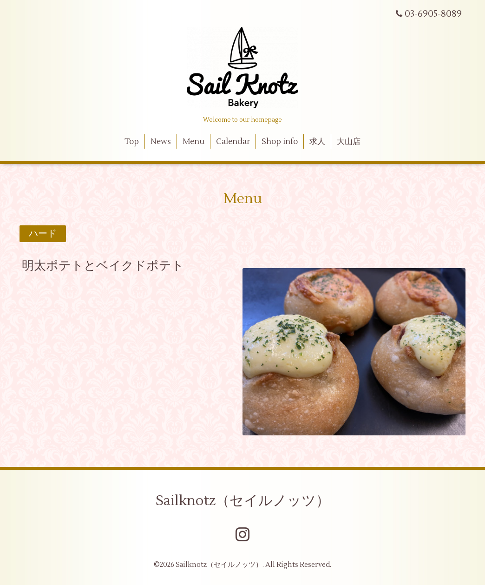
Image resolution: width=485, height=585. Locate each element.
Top (132, 142)
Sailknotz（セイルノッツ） (243, 501)
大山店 (348, 142)
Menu (193, 142)
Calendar (233, 142)
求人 (317, 142)
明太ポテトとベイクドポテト (103, 266)
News (161, 142)
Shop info (280, 142)
